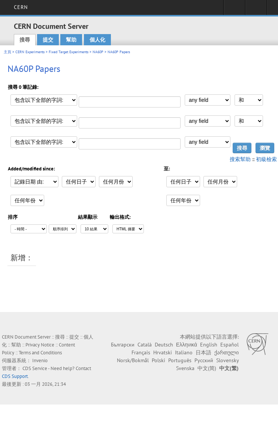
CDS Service (34, 368)
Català (145, 344)
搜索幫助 (240, 159)
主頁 (7, 51)
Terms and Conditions (40, 352)
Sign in (234, 9)
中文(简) (206, 368)
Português (179, 360)
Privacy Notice (39, 345)
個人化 (97, 39)
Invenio (40, 360)
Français (141, 352)
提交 (48, 39)
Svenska (185, 368)
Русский (203, 360)
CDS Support (15, 376)
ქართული (226, 352)
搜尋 (24, 39)
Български (123, 344)
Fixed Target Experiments (68, 51)
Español (229, 344)
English (208, 344)
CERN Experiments (30, 51)
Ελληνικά (186, 344)
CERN (21, 7)
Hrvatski (162, 352)
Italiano (184, 352)
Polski (158, 360)
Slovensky (227, 360)
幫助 (71, 39)
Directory (256, 9)
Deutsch (164, 344)
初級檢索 (266, 159)
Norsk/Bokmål (133, 360)
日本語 (203, 352)
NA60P (98, 51)
